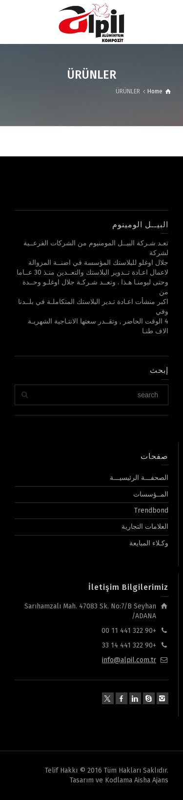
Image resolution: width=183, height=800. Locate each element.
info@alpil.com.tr (129, 660)
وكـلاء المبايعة (148, 543)
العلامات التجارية (145, 526)
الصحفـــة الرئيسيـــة (139, 478)
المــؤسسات (150, 494)
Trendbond (151, 510)
